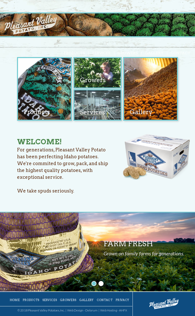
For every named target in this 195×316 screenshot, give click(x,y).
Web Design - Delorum (82, 310)
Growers (128, 53)
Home (15, 300)
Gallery (154, 53)
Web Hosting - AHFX (113, 310)
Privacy (122, 300)
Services (101, 53)
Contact (180, 53)
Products (74, 53)
